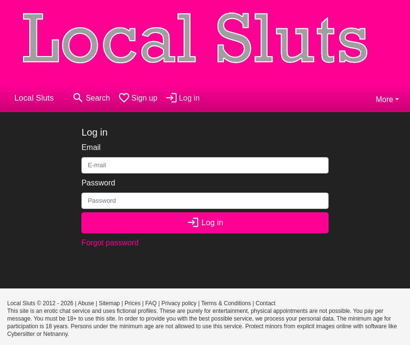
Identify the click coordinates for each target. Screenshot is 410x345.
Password (98, 183)
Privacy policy (178, 303)
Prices (132, 303)
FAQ (151, 303)
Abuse (86, 303)
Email (91, 147)
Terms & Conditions (226, 303)
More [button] (384, 99)
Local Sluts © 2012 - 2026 (40, 303)
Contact (265, 303)
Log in (205, 222)
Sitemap (109, 303)
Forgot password (109, 243)
